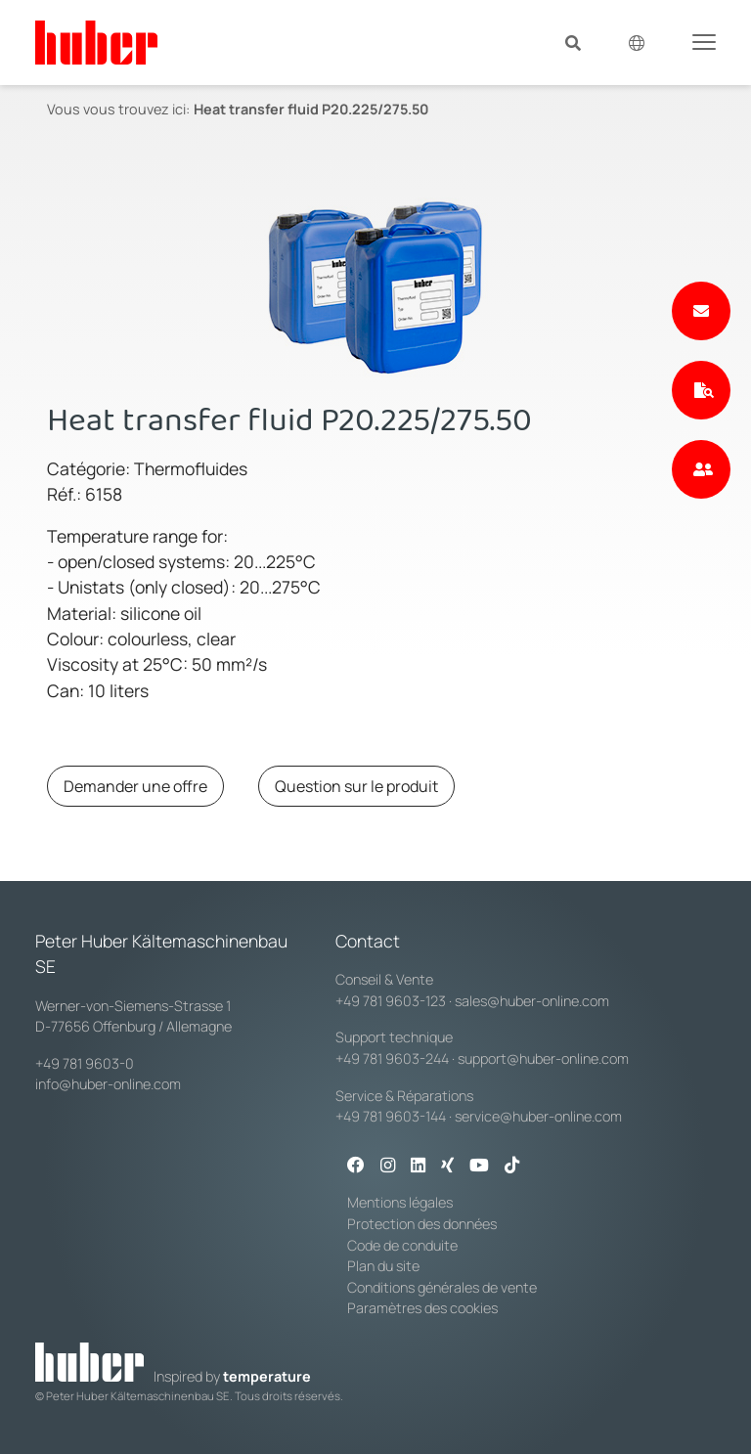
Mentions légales (400, 1202)
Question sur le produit (356, 786)
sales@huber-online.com (532, 1000)
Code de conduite (402, 1245)
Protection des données (422, 1223)
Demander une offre (135, 786)
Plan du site (383, 1265)
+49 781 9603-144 (390, 1116)
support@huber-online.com (543, 1058)
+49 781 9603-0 (84, 1063)
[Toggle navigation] (704, 41)
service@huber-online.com (538, 1116)
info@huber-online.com (108, 1084)
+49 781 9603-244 (392, 1058)
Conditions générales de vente (442, 1287)
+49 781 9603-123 (390, 1000)
